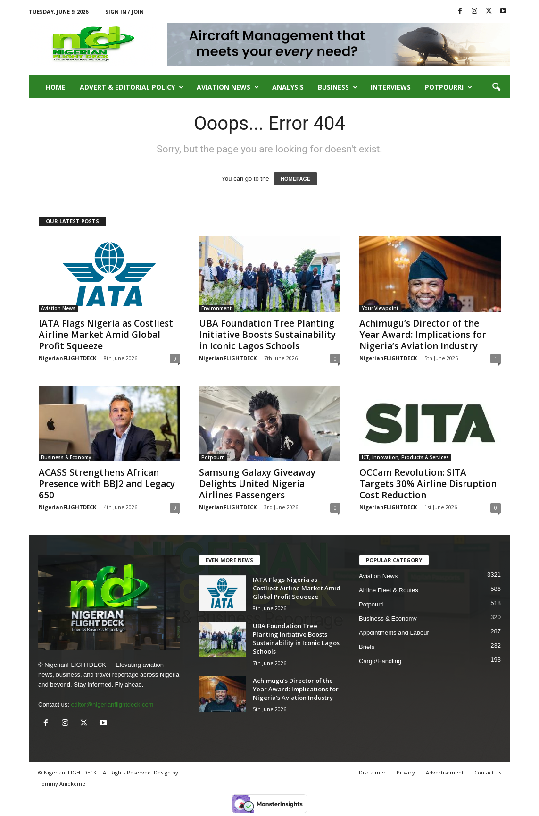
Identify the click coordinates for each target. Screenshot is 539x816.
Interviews (391, 87)
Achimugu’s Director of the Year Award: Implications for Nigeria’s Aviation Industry (422, 334)
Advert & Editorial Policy (131, 87)
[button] (496, 87)
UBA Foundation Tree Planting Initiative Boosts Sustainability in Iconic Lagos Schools (267, 334)
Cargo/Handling (380, 661)
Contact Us (487, 772)
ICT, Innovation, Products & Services (405, 457)
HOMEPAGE (295, 179)
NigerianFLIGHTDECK (67, 358)
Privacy (406, 772)
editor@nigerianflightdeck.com (112, 704)
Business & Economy (66, 457)
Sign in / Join (124, 11)
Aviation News (228, 87)
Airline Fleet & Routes (388, 590)
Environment (216, 308)
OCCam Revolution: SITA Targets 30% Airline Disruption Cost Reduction (428, 483)
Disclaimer (372, 772)
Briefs (366, 646)
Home (56, 87)
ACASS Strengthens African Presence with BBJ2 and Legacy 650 (107, 483)
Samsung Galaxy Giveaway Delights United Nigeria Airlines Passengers (257, 483)
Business (337, 87)
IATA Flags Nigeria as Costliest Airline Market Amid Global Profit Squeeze (106, 334)
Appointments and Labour (394, 632)
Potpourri (448, 87)
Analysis (288, 87)
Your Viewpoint (380, 308)
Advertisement (445, 772)
